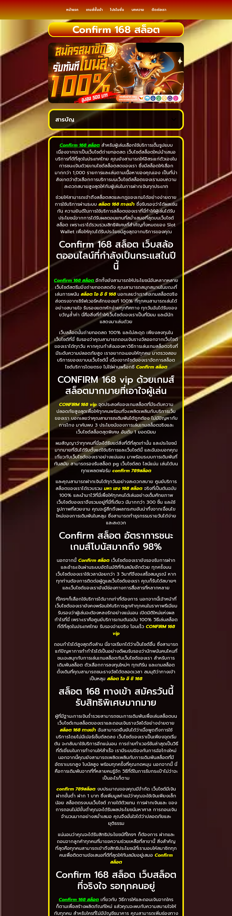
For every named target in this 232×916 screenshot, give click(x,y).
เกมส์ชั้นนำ (94, 13)
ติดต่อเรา (159, 13)
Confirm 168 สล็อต (74, 287)
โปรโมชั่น (117, 13)
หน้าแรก (72, 13)
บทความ (137, 13)
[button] (174, 126)
